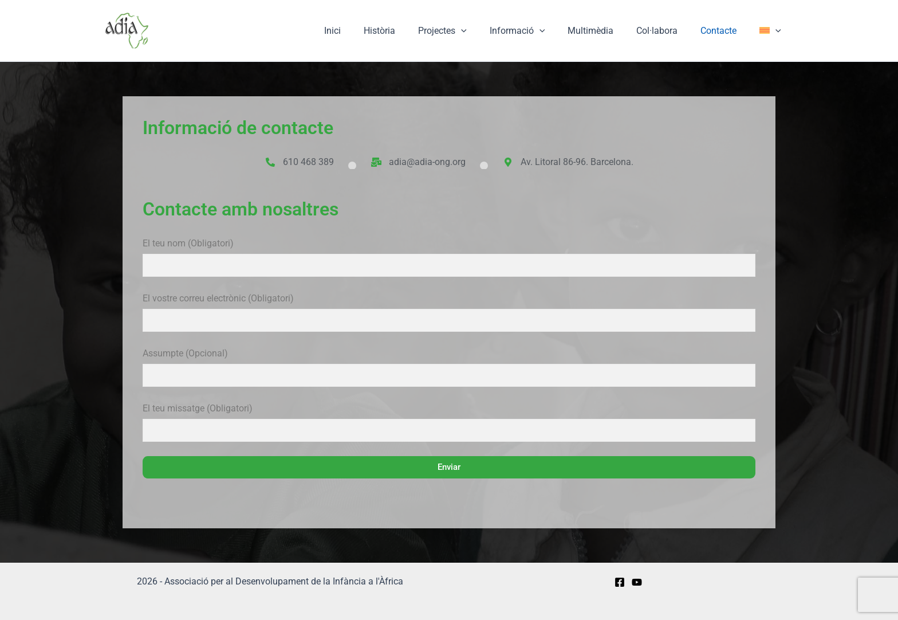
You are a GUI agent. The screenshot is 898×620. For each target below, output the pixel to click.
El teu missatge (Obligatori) (449, 424)
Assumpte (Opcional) (449, 369)
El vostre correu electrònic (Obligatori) (449, 314)
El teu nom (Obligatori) (449, 259)
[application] (486, 31)
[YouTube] (637, 582)
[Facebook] (620, 582)
